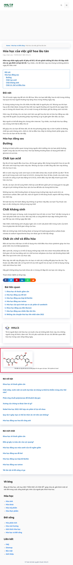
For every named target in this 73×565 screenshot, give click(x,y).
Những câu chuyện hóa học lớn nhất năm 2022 (25, 314)
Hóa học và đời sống (18, 45)
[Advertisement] (36, 24)
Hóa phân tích (11, 523)
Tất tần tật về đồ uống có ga (14, 470)
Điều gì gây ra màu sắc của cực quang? (18, 442)
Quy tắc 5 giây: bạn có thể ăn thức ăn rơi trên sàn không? (26, 415)
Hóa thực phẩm (12, 511)
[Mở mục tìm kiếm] (61, 5)
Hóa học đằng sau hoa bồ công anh (17, 420)
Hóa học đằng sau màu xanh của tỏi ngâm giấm (22, 448)
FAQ (7, 544)
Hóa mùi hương (12, 526)
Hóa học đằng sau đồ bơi (16, 295)
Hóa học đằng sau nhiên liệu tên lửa (21, 311)
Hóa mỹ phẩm (11, 508)
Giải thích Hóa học (13, 529)
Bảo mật (9, 551)
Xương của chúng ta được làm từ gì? (17, 403)
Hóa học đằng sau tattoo (16, 301)
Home (8, 45)
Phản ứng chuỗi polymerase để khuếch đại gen (21, 398)
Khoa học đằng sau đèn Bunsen (19, 308)
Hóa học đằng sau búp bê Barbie (19, 298)
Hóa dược (10, 504)
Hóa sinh (9, 501)
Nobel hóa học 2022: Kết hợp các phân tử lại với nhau (24, 409)
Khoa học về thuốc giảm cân (18, 291)
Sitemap (9, 548)
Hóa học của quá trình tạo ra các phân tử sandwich (27, 304)
